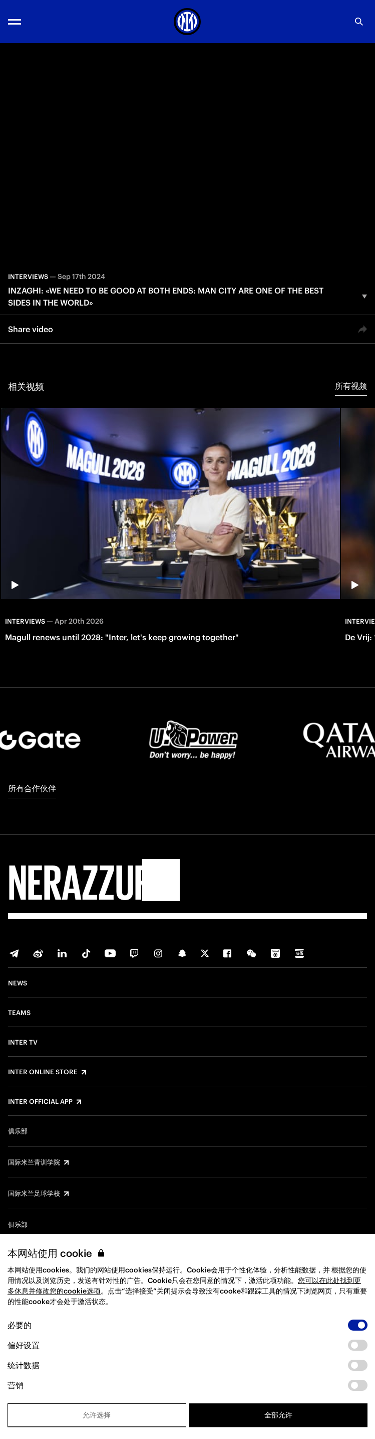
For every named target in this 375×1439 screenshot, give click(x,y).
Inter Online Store (43, 1072)
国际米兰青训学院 (34, 1163)
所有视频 (351, 386)
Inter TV (23, 1043)
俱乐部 (18, 1131)
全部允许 (278, 1414)
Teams (19, 1013)
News (17, 983)
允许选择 (97, 1414)
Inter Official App (40, 1102)
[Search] (359, 22)
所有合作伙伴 (32, 788)
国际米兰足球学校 (34, 1194)
